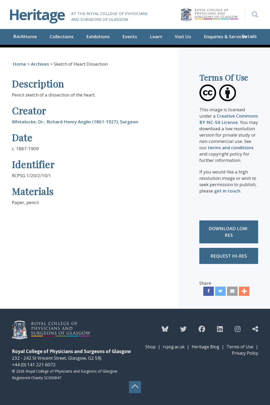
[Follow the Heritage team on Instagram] (237, 328)
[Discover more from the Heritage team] (255, 328)
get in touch (227, 191)
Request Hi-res (228, 256)
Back (18, 36)
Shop (150, 347)
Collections (62, 36)
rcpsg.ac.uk (174, 347)
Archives (40, 64)
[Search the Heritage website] (251, 13)
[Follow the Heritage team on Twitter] (183, 328)
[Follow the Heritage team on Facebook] (202, 328)
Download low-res (229, 231)
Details (249, 36)
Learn (156, 36)
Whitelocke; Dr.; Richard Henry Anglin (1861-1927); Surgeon (75, 122)
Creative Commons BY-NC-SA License (228, 119)
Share (205, 283)
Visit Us (183, 36)
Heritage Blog (205, 347)
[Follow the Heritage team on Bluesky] (165, 328)
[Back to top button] (135, 387)
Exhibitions (98, 36)
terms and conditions (231, 147)
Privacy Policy (245, 353)
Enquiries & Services (225, 36)
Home (30, 36)
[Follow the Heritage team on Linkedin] (220, 328)
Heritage (37, 14)
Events (129, 36)
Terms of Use (239, 347)
